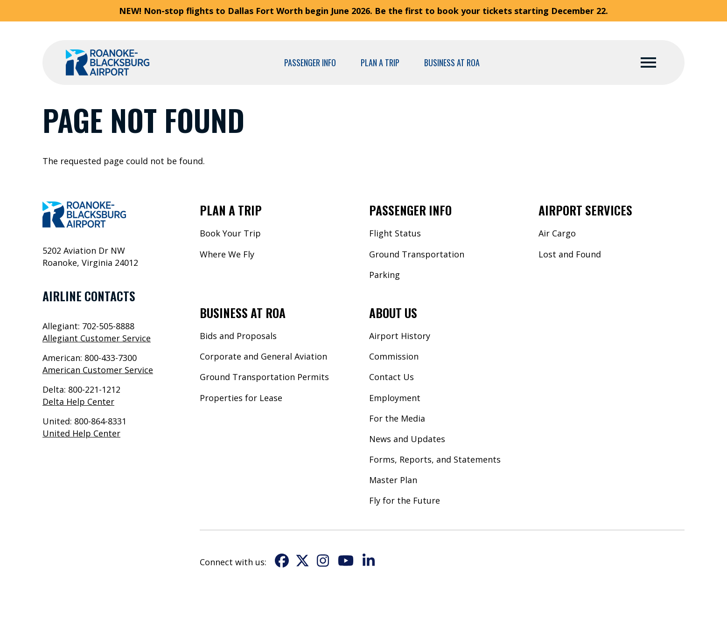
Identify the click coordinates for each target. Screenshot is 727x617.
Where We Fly (227, 254)
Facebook (282, 561)
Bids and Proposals (238, 335)
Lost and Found (569, 254)
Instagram (323, 561)
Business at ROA (452, 62)
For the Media (397, 418)
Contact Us (391, 376)
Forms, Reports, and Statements (435, 459)
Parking (384, 274)
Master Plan (393, 479)
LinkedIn (369, 561)
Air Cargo (557, 233)
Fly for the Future (404, 500)
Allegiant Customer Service (96, 338)
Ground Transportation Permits (264, 376)
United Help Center (81, 433)
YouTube (345, 561)
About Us (393, 312)
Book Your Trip (230, 233)
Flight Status (395, 233)
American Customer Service (97, 369)
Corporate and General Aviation (263, 356)
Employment (394, 397)
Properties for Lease (241, 397)
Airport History (399, 335)
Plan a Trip (380, 62)
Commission (394, 356)
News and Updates (407, 438)
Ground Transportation (416, 254)
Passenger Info (310, 62)
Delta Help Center (78, 401)
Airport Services (585, 210)
